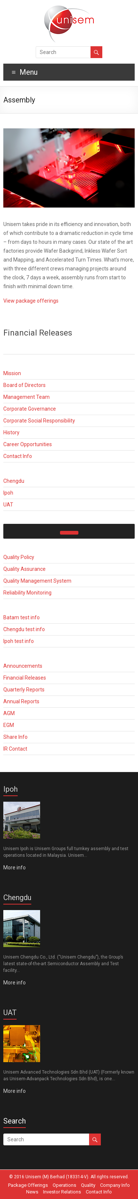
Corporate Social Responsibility (39, 421)
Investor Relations (62, 1192)
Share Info (15, 737)
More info (14, 867)
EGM (8, 725)
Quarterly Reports (24, 690)
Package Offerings (28, 1185)
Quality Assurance (24, 569)
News (32, 1192)
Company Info (115, 1185)
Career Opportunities (27, 444)
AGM (9, 713)
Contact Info (17, 456)
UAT (8, 505)
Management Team (26, 397)
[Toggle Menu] (69, 533)
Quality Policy (18, 557)
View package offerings (31, 301)
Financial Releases (24, 678)
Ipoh (8, 493)
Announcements (22, 666)
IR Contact (15, 749)
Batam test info (21, 617)
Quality (88, 1185)
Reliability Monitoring (27, 593)
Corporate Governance (29, 409)
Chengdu (13, 481)
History (11, 432)
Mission (12, 373)
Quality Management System (37, 581)
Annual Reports (21, 701)
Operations (64, 1185)
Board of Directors (24, 385)
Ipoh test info (18, 641)
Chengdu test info (24, 629)
